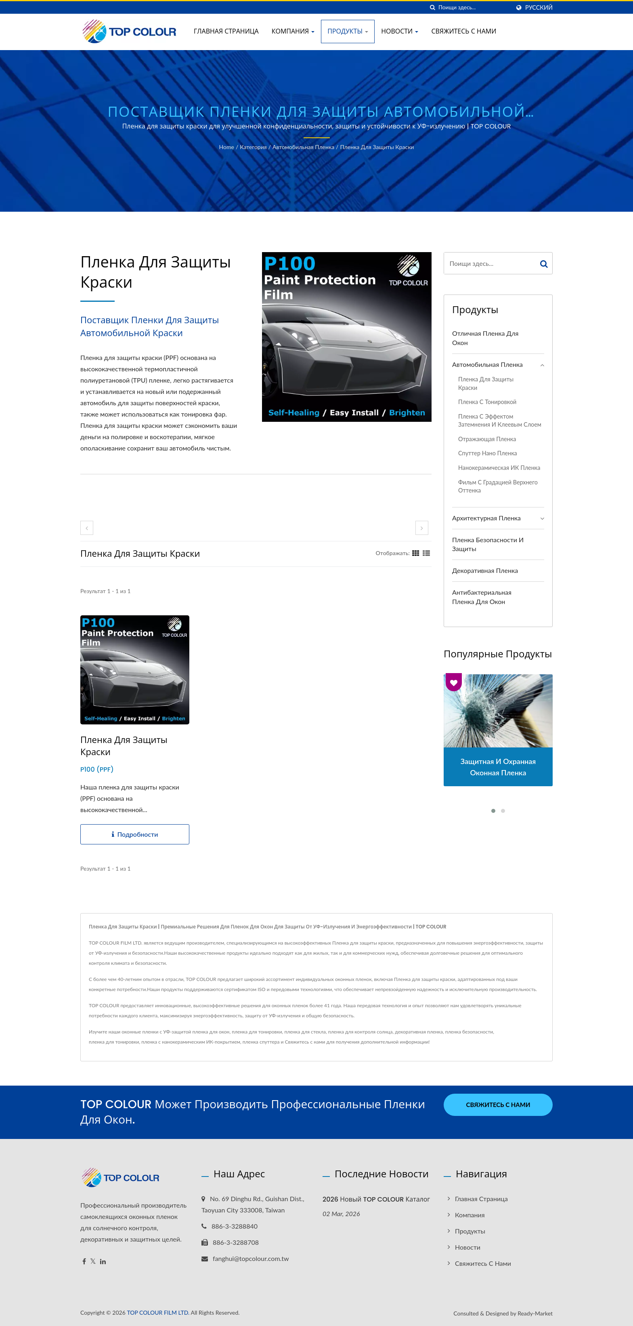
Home (226, 146)
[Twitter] (93, 1261)
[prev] (86, 528)
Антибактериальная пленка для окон (481, 596)
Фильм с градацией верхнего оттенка (498, 486)
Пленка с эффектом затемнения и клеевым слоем (499, 420)
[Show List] (426, 552)
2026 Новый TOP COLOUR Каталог (376, 1199)
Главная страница (226, 31)
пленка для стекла (305, 1032)
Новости (399, 31)
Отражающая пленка (487, 439)
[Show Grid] (416, 552)
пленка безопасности (469, 1032)
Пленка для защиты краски (377, 146)
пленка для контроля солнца (360, 1032)
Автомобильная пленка (303, 146)
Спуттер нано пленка (487, 453)
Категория (253, 146)
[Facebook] (84, 1261)
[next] (421, 528)
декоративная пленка (419, 1032)
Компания (293, 31)
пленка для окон (211, 1032)
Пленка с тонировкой (487, 401)
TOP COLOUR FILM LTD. (158, 1312)
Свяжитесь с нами (463, 31)
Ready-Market (535, 1313)
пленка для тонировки (257, 1032)
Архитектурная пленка (486, 518)
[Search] (474, 7)
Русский (539, 7)
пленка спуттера (261, 1042)
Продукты (347, 31)
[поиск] (432, 7)
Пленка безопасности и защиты (488, 544)
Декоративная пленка (485, 570)
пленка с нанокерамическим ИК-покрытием (190, 1042)
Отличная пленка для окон (485, 337)
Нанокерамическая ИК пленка (499, 467)
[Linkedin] (103, 1261)
